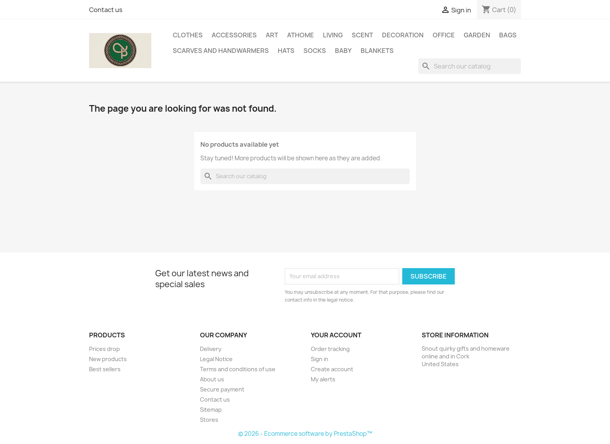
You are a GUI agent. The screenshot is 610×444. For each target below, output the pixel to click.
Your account (336, 335)
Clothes (188, 35)
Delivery (210, 349)
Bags (508, 35)
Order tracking (330, 349)
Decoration (403, 35)
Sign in (319, 359)
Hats (286, 50)
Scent (362, 35)
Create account (332, 369)
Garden (477, 35)
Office (444, 35)
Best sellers (105, 369)
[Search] (469, 66)
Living (333, 35)
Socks (314, 50)
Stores (209, 419)
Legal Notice (216, 359)
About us (212, 379)
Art (272, 35)
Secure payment (222, 389)
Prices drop (104, 349)
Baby (343, 50)
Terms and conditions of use (237, 369)
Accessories (234, 35)
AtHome (300, 35)
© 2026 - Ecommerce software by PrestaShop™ (305, 434)
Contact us (106, 9)
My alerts (323, 379)
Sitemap (211, 409)
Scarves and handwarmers (221, 50)
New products (108, 359)
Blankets (377, 50)
